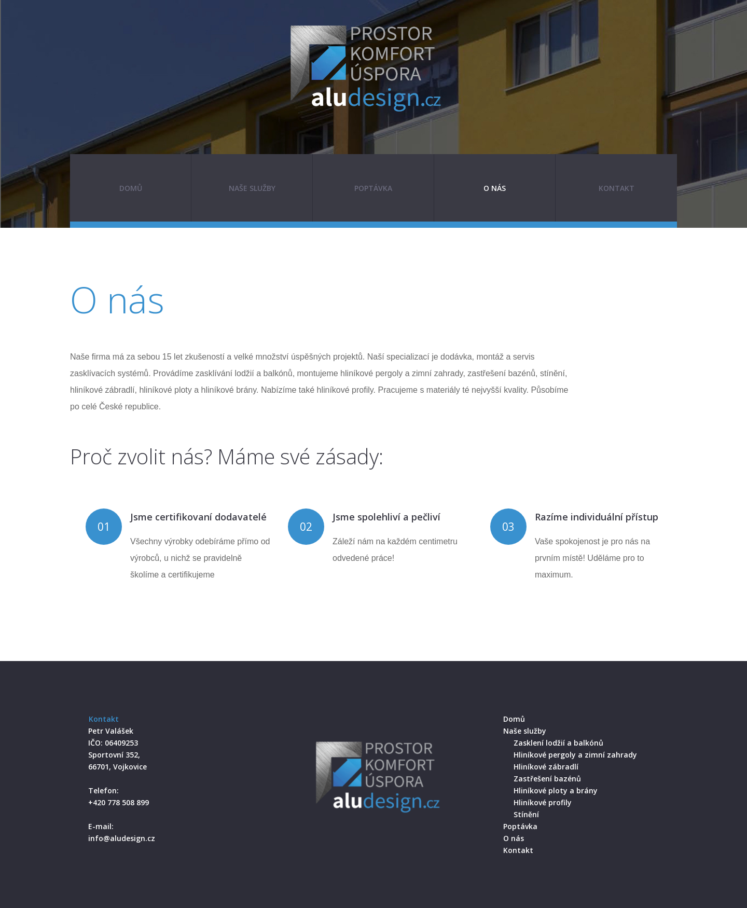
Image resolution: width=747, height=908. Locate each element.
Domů (130, 188)
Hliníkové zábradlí (546, 767)
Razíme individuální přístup (596, 517)
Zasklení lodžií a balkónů (558, 743)
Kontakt (616, 188)
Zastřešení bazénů (547, 778)
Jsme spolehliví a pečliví (386, 517)
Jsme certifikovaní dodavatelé (198, 517)
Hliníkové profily (543, 802)
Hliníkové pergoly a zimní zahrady (575, 755)
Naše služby (252, 188)
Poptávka (373, 188)
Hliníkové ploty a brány (556, 790)
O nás (494, 188)
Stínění (526, 814)
